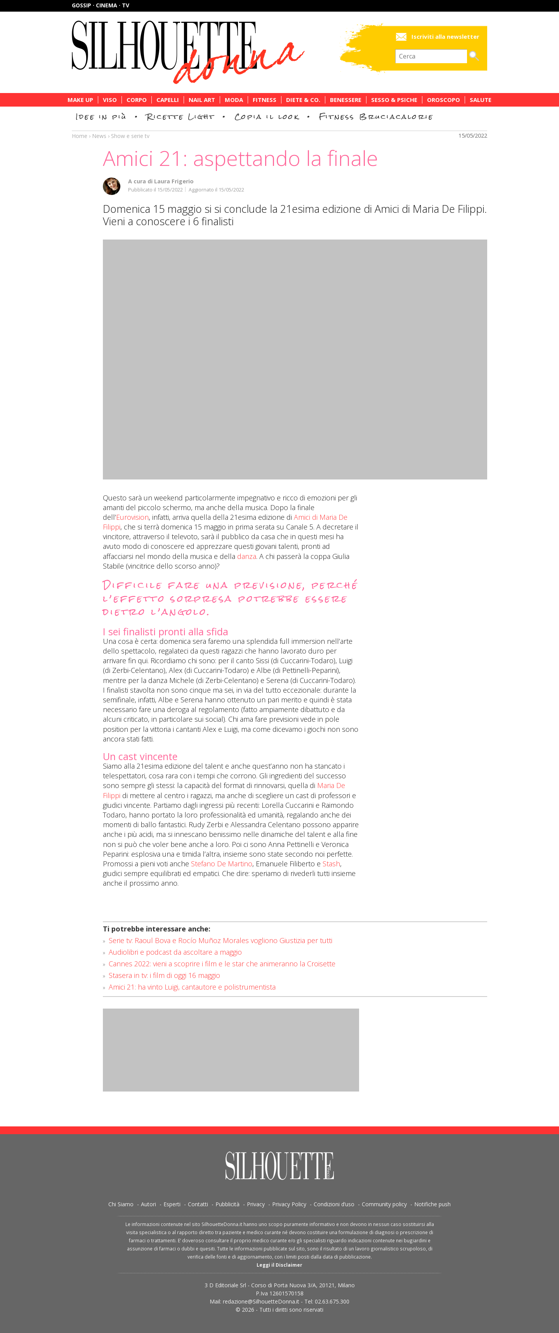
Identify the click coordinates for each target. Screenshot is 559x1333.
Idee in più (101, 116)
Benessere (345, 99)
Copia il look (266, 116)
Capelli (167, 99)
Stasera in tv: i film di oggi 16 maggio (164, 975)
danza (246, 556)
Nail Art (202, 99)
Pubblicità (227, 1204)
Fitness (264, 99)
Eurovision (132, 517)
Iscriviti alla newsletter (445, 36)
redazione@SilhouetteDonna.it (261, 1301)
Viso (110, 99)
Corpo (137, 99)
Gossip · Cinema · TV (100, 5)
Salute (480, 99)
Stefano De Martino (221, 863)
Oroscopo (443, 99)
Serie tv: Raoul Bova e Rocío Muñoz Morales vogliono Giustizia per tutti (220, 940)
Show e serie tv (130, 136)
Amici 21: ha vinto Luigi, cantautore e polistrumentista (192, 987)
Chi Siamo (121, 1204)
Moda (234, 99)
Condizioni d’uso (334, 1204)
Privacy (256, 1204)
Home (79, 136)
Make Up (80, 99)
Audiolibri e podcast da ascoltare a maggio (175, 952)
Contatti (198, 1204)
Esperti (172, 1204)
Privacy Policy (289, 1204)
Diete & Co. (303, 99)
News (99, 136)
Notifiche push (432, 1204)
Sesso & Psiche (394, 99)
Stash (331, 863)
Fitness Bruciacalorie (376, 116)
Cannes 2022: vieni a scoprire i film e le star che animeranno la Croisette (222, 963)
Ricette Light (181, 116)
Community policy (384, 1204)
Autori (148, 1204)
